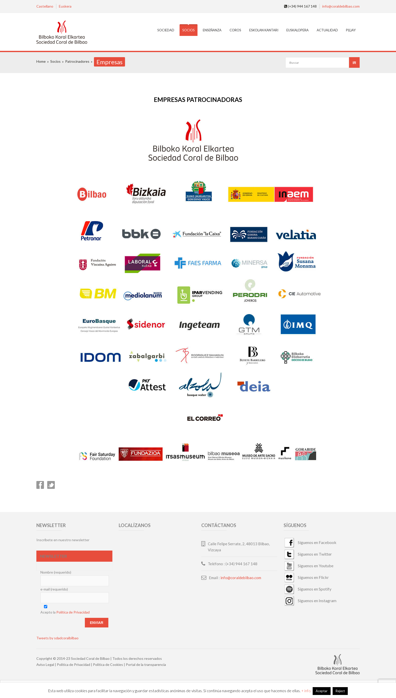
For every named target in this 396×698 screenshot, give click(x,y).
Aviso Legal (45, 664)
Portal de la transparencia (146, 664)
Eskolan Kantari (263, 30)
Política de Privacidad (73, 612)
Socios (188, 30)
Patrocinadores (77, 61)
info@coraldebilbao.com (341, 6)
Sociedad (165, 30)
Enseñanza (212, 30)
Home (41, 61)
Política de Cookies (108, 664)
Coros (235, 30)
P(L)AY (351, 30)
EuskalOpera (297, 30)
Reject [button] (340, 691)
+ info (306, 690)
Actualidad (327, 30)
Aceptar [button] (322, 691)
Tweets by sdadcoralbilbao (57, 638)
